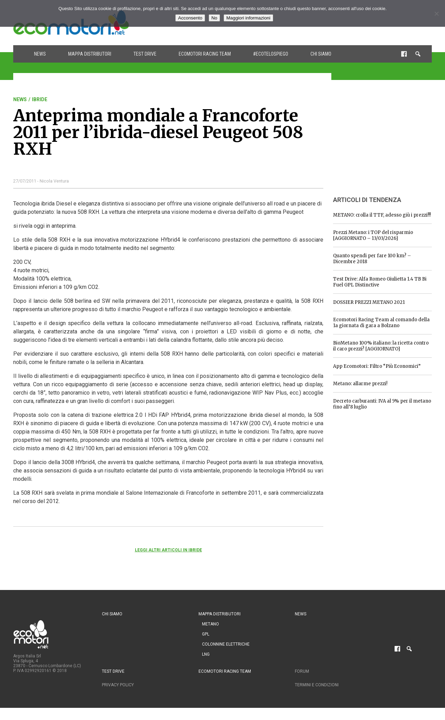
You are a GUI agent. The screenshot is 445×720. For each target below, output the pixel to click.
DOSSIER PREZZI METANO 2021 (369, 302)
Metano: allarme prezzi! (360, 384)
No (214, 18)
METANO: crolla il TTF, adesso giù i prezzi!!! (382, 215)
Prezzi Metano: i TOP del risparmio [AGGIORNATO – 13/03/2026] (373, 235)
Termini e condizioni (317, 684)
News (40, 54)
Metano (210, 624)
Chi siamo (320, 54)
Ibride (39, 99)
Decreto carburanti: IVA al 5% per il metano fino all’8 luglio (382, 404)
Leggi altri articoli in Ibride (168, 550)
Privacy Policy (118, 684)
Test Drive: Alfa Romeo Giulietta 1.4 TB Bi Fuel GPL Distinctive (380, 282)
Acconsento (190, 18)
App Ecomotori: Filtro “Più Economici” (377, 366)
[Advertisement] (385, 140)
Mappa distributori (89, 54)
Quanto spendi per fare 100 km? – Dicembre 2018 (372, 259)
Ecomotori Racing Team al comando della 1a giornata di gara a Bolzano (381, 323)
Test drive (145, 54)
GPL (205, 634)
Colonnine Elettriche (226, 644)
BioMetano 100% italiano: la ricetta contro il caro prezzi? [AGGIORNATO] (381, 346)
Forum (302, 671)
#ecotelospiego (270, 54)
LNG (206, 654)
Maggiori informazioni (248, 18)
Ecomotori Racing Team (205, 54)
